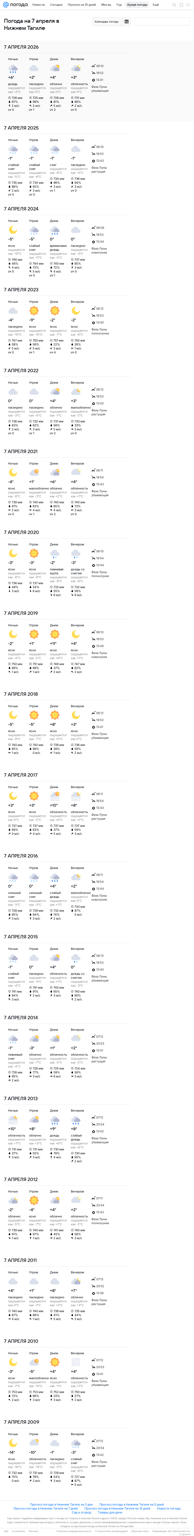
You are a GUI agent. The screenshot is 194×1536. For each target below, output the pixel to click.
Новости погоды (169, 1508)
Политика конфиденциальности (73, 1531)
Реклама (33, 1531)
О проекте (184, 1534)
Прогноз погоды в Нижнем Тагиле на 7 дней (45, 1508)
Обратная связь (140, 1531)
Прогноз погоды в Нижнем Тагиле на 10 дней (117, 1508)
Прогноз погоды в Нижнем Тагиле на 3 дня (61, 1504)
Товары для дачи (110, 1512)
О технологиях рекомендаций (111, 1531)
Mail (6, 1531)
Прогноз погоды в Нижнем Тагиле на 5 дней (131, 1504)
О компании (18, 1531)
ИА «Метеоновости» (179, 1531)
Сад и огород (81, 1512)
